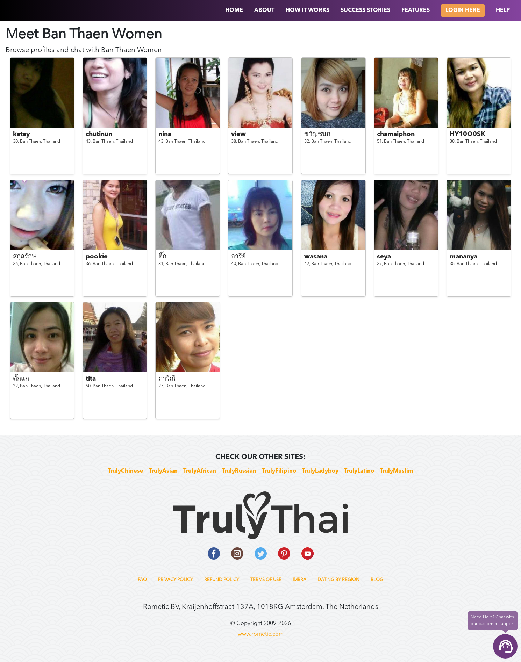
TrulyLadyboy (320, 471)
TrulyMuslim (396, 471)
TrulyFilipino (279, 471)
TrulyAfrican (199, 471)
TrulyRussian (239, 471)
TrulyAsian (163, 471)
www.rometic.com (261, 634)
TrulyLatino (359, 471)
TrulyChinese (125, 471)
